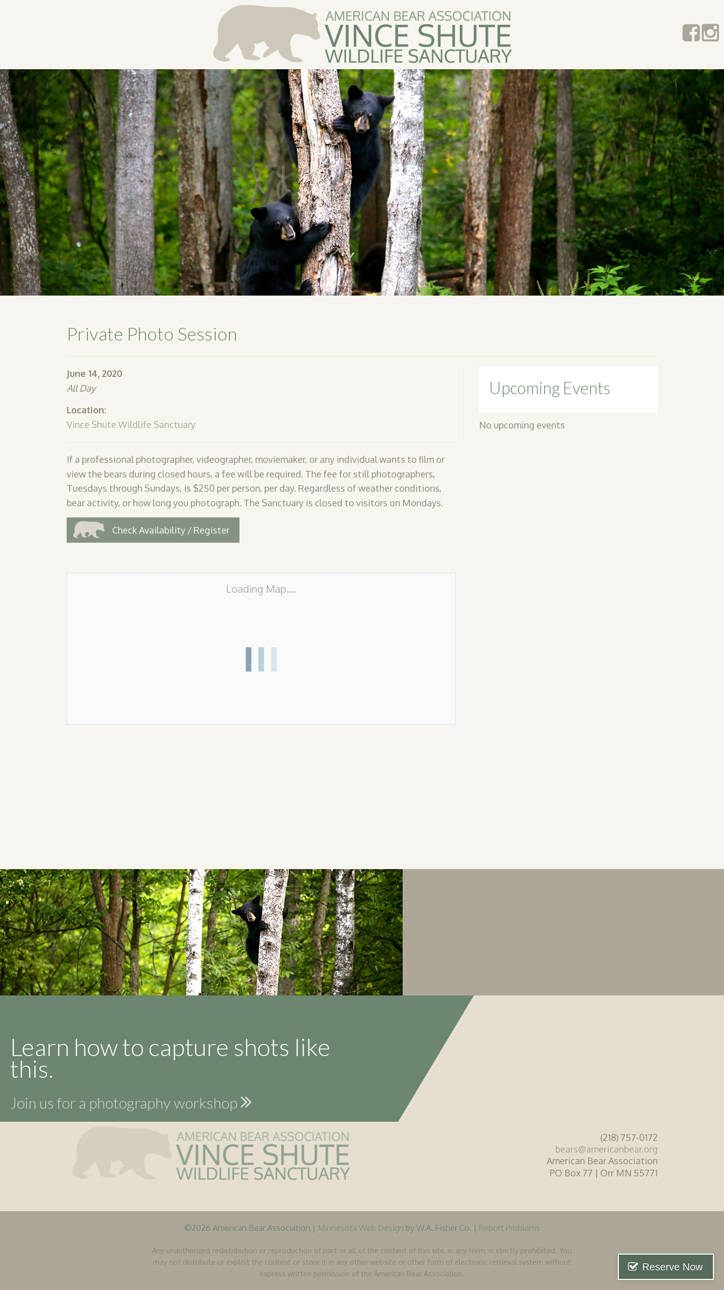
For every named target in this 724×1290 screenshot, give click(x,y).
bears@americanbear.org (606, 1149)
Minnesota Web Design (361, 1227)
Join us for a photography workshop (131, 1101)
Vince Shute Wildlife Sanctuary (131, 424)
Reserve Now (672, 1266)
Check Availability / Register (170, 530)
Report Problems (509, 1227)
